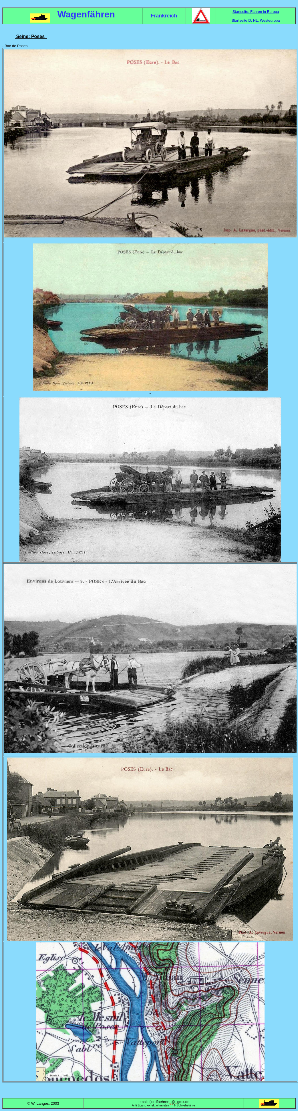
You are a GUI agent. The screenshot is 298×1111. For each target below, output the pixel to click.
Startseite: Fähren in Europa (256, 11)
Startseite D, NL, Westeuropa (256, 20)
